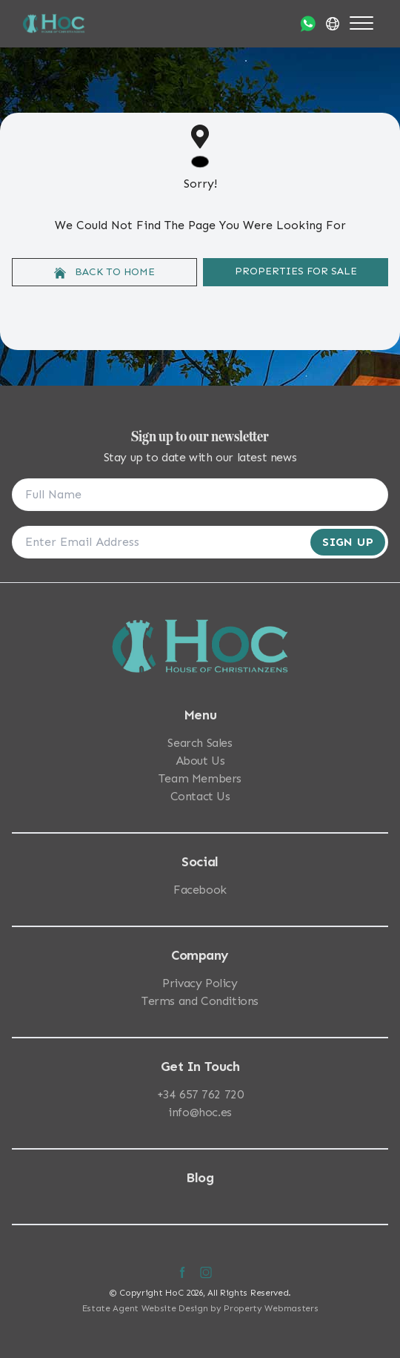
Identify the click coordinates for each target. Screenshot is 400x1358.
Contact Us (200, 796)
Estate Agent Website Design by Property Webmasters (200, 1308)
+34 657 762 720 (200, 1094)
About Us (200, 761)
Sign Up (347, 542)
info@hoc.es (200, 1112)
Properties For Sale (296, 271)
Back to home (104, 272)
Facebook (200, 890)
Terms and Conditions (200, 1001)
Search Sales (199, 743)
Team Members (200, 778)
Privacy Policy (199, 983)
